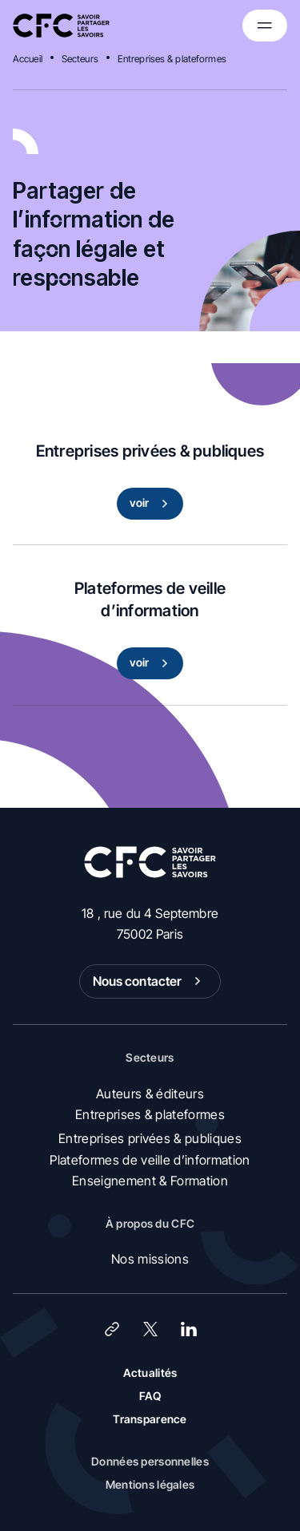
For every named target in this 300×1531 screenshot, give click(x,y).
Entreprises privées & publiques (150, 1138)
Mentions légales (150, 1484)
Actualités (150, 1372)
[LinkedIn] (188, 1329)
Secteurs (80, 59)
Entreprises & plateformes (172, 59)
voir (152, 503)
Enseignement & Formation (150, 1181)
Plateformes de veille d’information (150, 1160)
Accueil (27, 59)
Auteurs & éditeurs (150, 1094)
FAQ (150, 1395)
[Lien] (112, 1329)
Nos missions (150, 1259)
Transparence (149, 1419)
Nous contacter (150, 981)
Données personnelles (150, 1461)
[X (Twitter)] (150, 1329)
